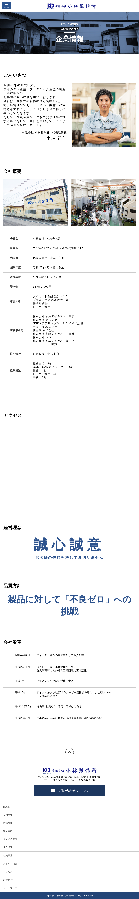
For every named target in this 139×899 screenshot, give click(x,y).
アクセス (8, 871)
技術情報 (8, 814)
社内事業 (8, 855)
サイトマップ (10, 888)
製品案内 (8, 831)
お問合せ (8, 879)
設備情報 (8, 823)
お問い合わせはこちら (69, 790)
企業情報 (8, 847)
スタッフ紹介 (10, 863)
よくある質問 (10, 839)
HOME (6, 807)
